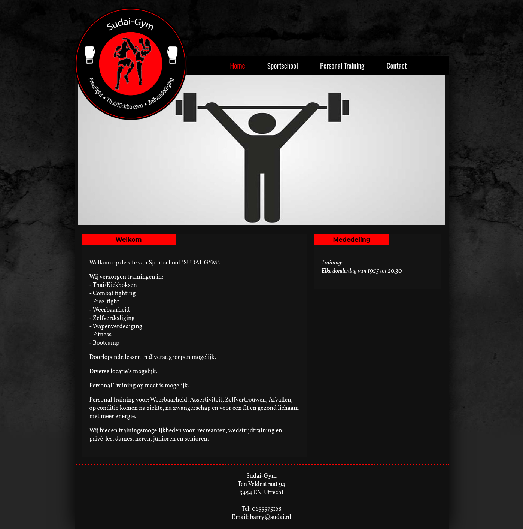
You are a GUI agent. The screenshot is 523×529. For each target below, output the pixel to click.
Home (237, 65)
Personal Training (342, 65)
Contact (397, 65)
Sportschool (282, 65)
